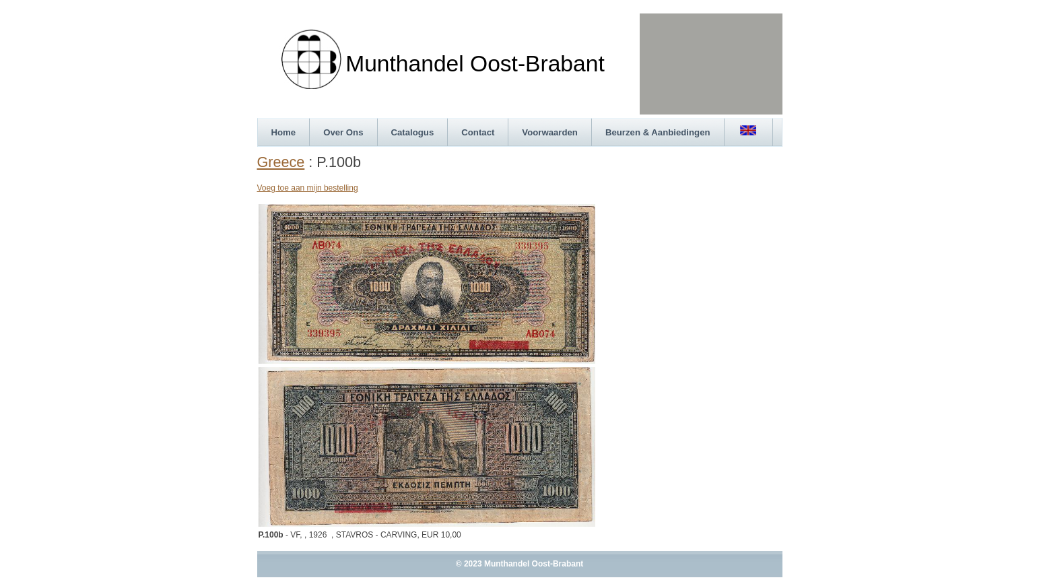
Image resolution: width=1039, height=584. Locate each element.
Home (283, 132)
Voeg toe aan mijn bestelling (307, 188)
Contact (477, 132)
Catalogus (412, 132)
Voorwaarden (550, 132)
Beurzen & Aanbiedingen (657, 132)
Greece (281, 162)
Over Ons (343, 132)
